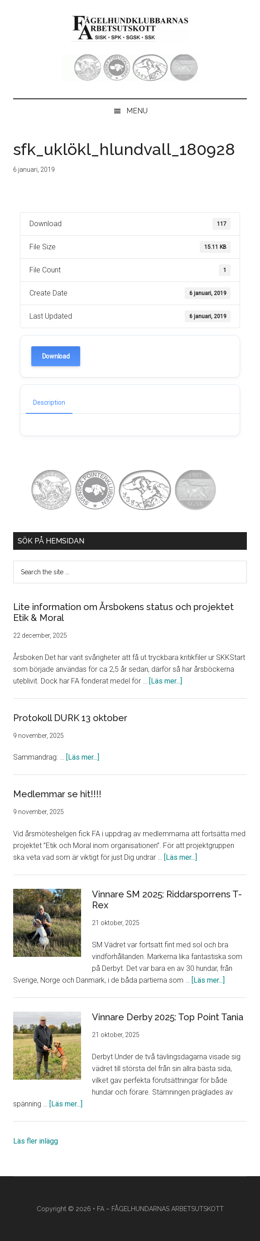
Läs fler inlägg (35, 1141)
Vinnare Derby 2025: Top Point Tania (167, 1017)
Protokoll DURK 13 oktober (70, 718)
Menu (137, 111)
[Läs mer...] (165, 681)
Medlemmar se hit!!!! (57, 794)
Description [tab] (49, 402)
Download (56, 356)
